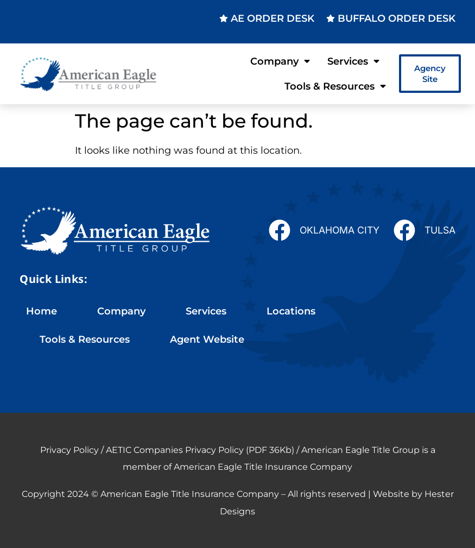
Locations (291, 311)
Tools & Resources (335, 86)
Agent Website (207, 339)
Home (41, 311)
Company (280, 61)
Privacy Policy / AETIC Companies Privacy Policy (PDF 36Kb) (167, 450)
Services (353, 61)
